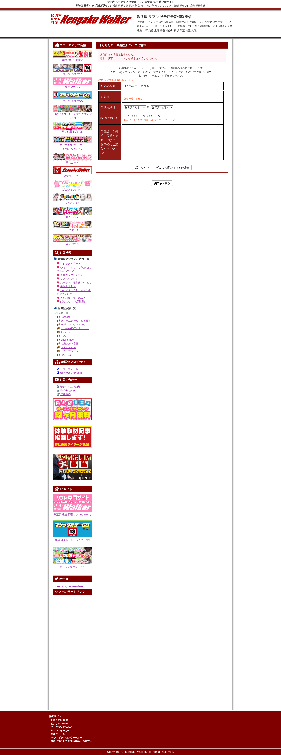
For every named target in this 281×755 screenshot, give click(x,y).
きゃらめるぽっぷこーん (75, 328)
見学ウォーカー (59, 734)
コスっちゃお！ (69, 278)
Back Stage (67, 339)
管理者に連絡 (67, 390)
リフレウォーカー (70, 369)
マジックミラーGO (71, 263)
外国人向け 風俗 (59, 720)
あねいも (66, 332)
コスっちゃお (68, 347)
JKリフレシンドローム (73, 324)
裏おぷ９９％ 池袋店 (73, 297)
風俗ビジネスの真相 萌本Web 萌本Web (71, 741)
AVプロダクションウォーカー (66, 737)
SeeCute (66, 316)
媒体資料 (65, 394)
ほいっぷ (66, 355)
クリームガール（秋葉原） (76, 320)
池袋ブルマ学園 (69, 343)
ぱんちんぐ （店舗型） (73, 301)
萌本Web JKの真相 (71, 372)
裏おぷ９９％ (68, 286)
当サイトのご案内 (70, 386)
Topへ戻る (163, 246)
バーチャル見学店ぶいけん (75, 282)
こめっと (66, 335)
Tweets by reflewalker (68, 586)
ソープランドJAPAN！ (63, 727)
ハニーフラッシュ (71, 351)
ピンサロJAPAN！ (60, 723)
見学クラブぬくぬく (71, 275)
